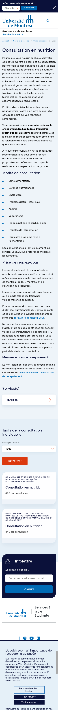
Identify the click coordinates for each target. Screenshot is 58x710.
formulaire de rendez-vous (29, 317)
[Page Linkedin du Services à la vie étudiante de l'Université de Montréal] (38, 639)
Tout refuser (29, 696)
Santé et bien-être (21, 41)
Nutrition (12, 400)
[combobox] (11, 8)
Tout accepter (29, 702)
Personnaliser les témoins (30, 690)
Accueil (5, 41)
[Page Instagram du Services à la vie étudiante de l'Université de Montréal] (24, 639)
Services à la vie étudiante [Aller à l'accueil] (17, 31)
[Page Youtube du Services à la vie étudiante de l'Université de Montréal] (32, 639)
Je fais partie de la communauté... (18, 3)
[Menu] (53, 21)
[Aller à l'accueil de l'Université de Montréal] (18, 21)
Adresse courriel (17, 570)
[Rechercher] (46, 21)
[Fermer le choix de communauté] (52, 8)
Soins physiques (40, 41)
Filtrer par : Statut (10, 442)
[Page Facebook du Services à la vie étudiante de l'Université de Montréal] (19, 639)
